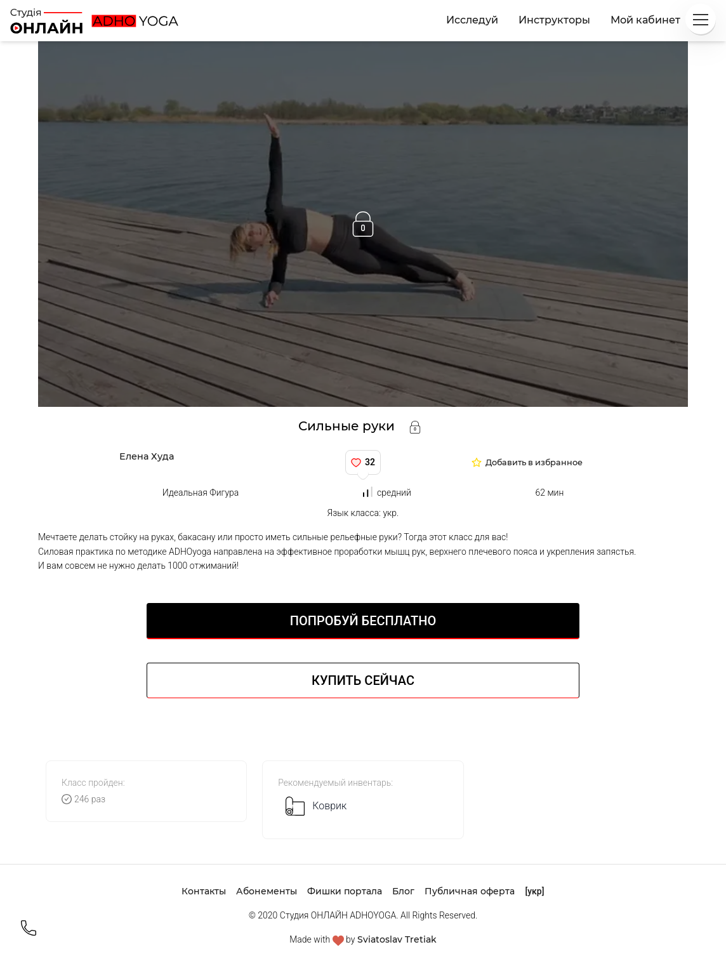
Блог (403, 891)
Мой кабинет (645, 20)
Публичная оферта (470, 891)
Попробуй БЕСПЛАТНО (363, 620)
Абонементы (266, 891)
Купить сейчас (363, 680)
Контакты (204, 891)
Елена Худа (146, 456)
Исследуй (472, 20)
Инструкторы (554, 20)
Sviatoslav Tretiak (397, 939)
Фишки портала (344, 891)
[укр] (534, 891)
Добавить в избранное (534, 463)
